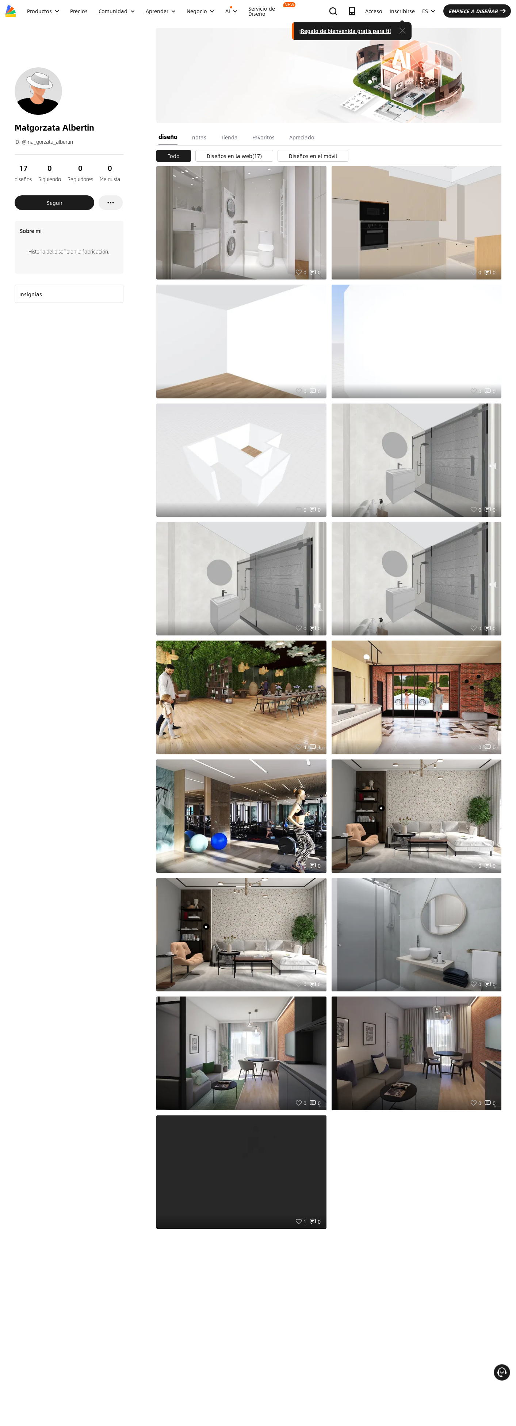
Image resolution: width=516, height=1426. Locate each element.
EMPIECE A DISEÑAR (477, 11)
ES (428, 11)
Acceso (373, 11)
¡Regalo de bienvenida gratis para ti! (345, 30)
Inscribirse (402, 11)
